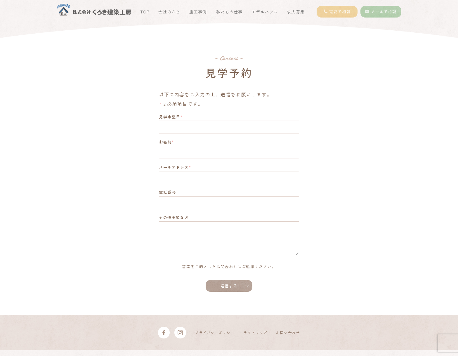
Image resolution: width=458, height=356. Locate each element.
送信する (229, 291)
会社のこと (169, 12)
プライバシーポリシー (215, 338)
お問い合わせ (288, 338)
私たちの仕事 (229, 12)
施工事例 (198, 12)
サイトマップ (255, 338)
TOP (144, 12)
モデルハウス (264, 12)
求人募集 (295, 12)
